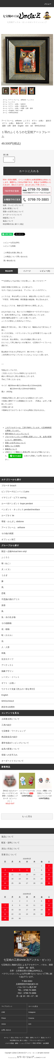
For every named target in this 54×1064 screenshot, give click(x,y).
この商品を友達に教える (11, 253)
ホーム (5, 100)
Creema (31, 1018)
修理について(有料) (12, 446)
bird (17, 110)
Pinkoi (3, 1018)
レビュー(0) (45, 271)
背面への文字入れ (9, 755)
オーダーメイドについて (12, 215)
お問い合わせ (6, 1030)
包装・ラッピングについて (13, 205)
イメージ (27, 271)
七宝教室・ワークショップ (13, 731)
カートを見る (33, 1006)
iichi (29, 1024)
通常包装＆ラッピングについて (17, 434)
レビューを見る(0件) (9, 243)
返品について (8, 221)
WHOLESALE (13, 112)
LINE (3, 1012)
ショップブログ (25, 1043)
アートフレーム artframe (17, 100)
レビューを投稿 (8, 246)
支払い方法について (17, 1037)
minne (3, 1024)
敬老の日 (24, 106)
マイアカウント (6, 1006)
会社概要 (46, 1043)
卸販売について (9, 218)
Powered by (27, 1057)
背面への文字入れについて (13, 212)
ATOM (39, 1043)
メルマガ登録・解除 (11, 1043)
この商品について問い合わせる (14, 257)
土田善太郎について (10, 719)
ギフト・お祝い (14, 104)
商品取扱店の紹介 (9, 737)
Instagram (31, 1012)
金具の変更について (10, 208)
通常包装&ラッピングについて (15, 743)
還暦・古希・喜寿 (27, 108)
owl (21, 110)
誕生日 (23, 104)
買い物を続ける (8, 261)
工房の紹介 (6, 725)
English (11, 110)
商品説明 (9, 271)
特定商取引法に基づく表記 (13, 224)
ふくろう (31, 100)
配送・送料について (32, 1037)
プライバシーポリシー (36, 1040)
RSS (34, 1043)
